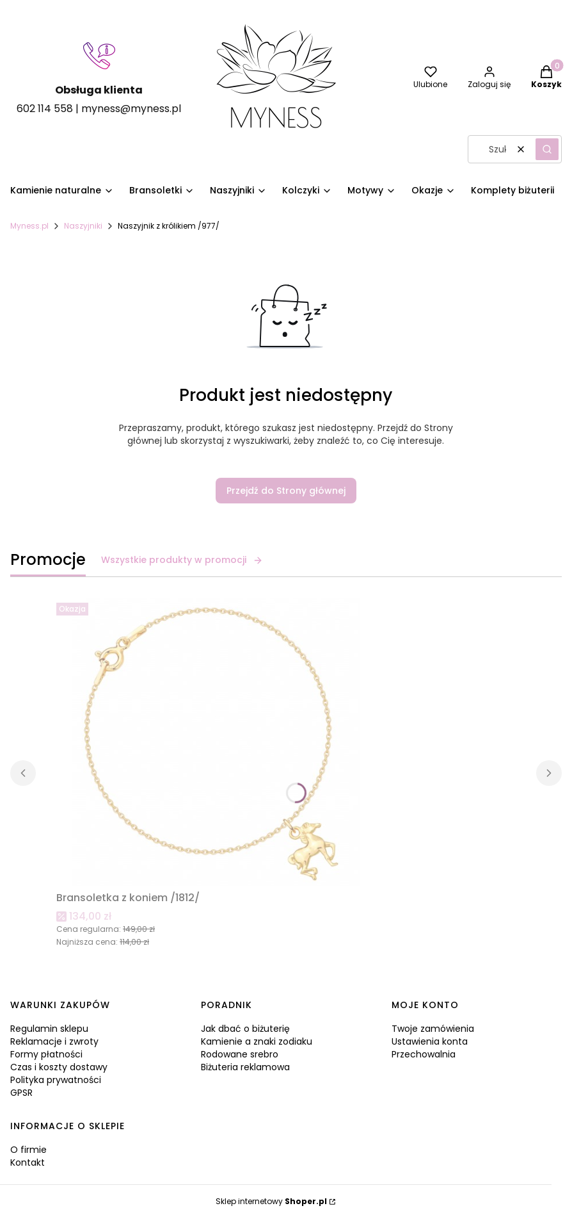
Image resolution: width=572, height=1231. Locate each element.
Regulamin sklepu (49, 1028)
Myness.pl (29, 225)
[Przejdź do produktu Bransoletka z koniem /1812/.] (216, 742)
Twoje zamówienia (433, 1028)
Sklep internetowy (271, 1201)
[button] (547, 149)
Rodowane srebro (239, 1054)
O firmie (28, 1149)
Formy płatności (46, 1054)
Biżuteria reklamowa (245, 1067)
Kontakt (27, 1162)
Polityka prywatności (55, 1079)
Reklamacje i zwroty (54, 1041)
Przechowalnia (424, 1054)
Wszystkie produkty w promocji (182, 559)
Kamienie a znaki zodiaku (256, 1041)
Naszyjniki (83, 225)
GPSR (21, 1092)
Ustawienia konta (430, 1041)
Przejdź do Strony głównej (286, 490)
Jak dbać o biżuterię (245, 1028)
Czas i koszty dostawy (58, 1067)
